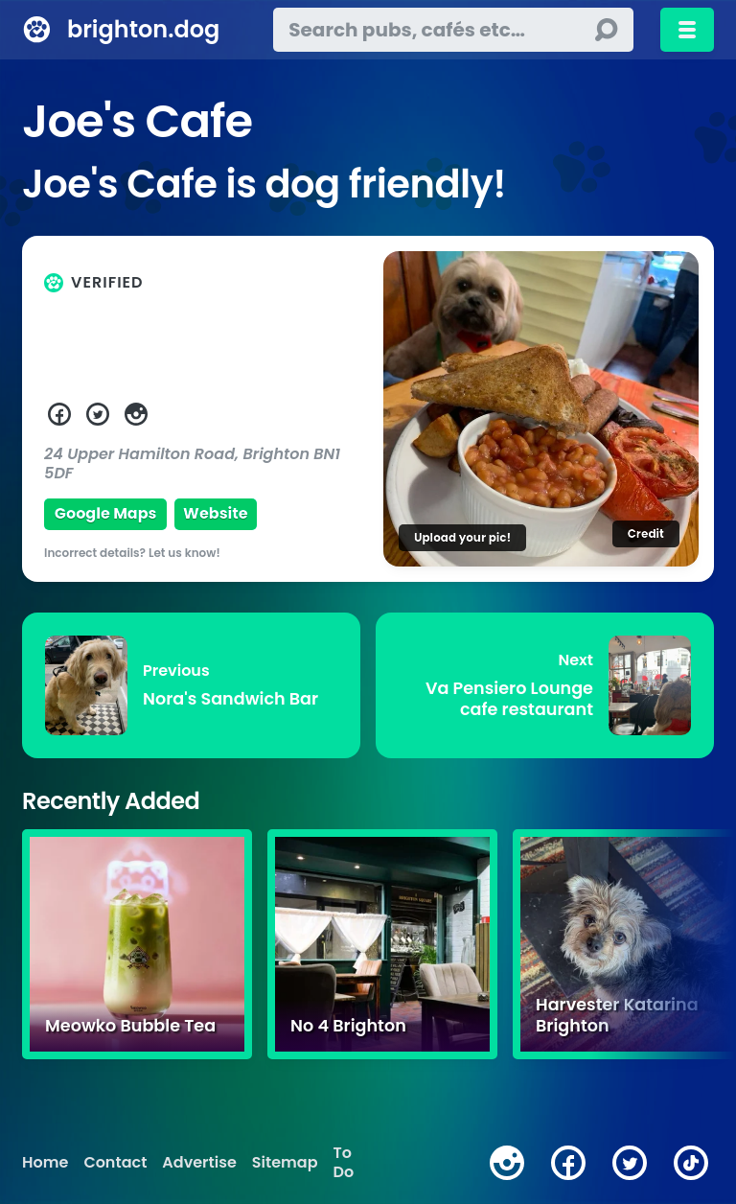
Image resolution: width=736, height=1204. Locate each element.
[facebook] (568, 1163)
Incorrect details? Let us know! (132, 552)
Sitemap (285, 1162)
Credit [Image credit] (646, 533)
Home (45, 1162)
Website (215, 513)
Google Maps (106, 513)
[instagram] (507, 1163)
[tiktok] (691, 1163)
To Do (344, 1163)
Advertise (199, 1162)
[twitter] (630, 1163)
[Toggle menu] (687, 30)
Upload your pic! (462, 537)
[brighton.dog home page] (37, 30)
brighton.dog (143, 29)
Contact (115, 1162)
